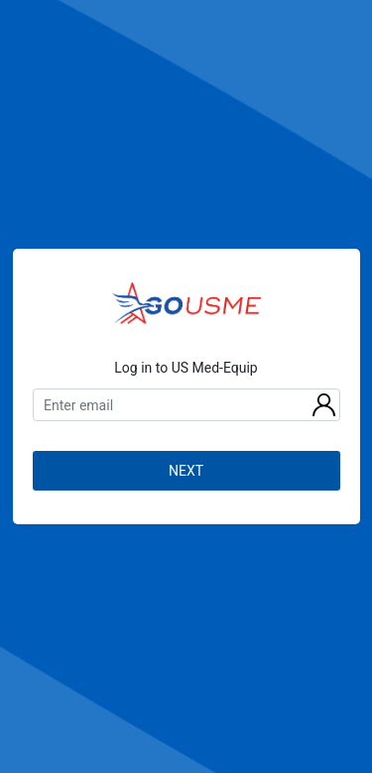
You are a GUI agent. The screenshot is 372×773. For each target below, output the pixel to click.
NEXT (186, 471)
